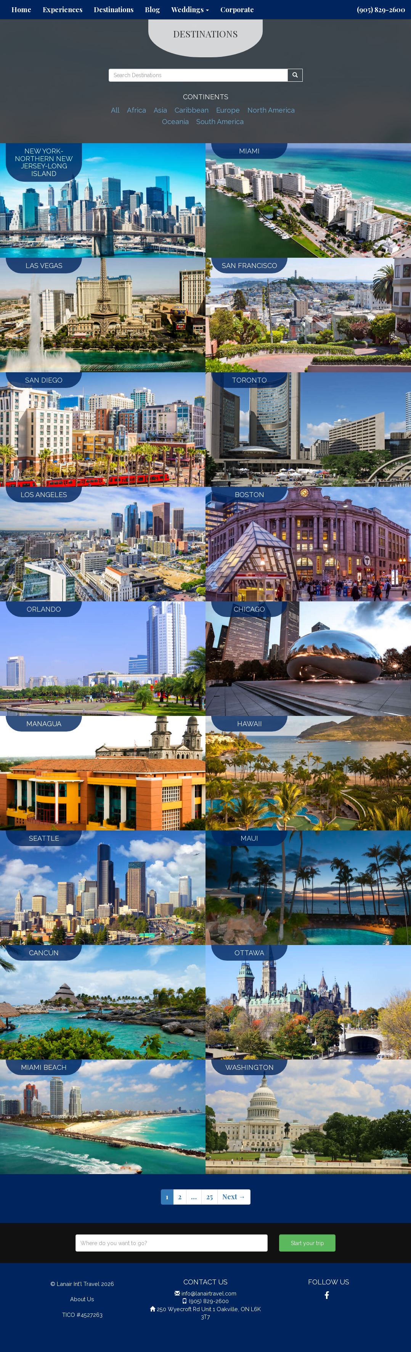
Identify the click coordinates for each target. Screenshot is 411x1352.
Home (21, 9)
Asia (160, 110)
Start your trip (307, 1243)
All (115, 110)
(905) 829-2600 (381, 9)
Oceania (175, 122)
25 (209, 1196)
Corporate (237, 9)
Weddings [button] (190, 9)
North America (271, 110)
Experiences (62, 9)
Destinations (113, 9)
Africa (136, 110)
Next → (234, 1196)
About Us (82, 1299)
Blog (152, 9)
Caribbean (192, 110)
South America (220, 122)
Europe (228, 110)
